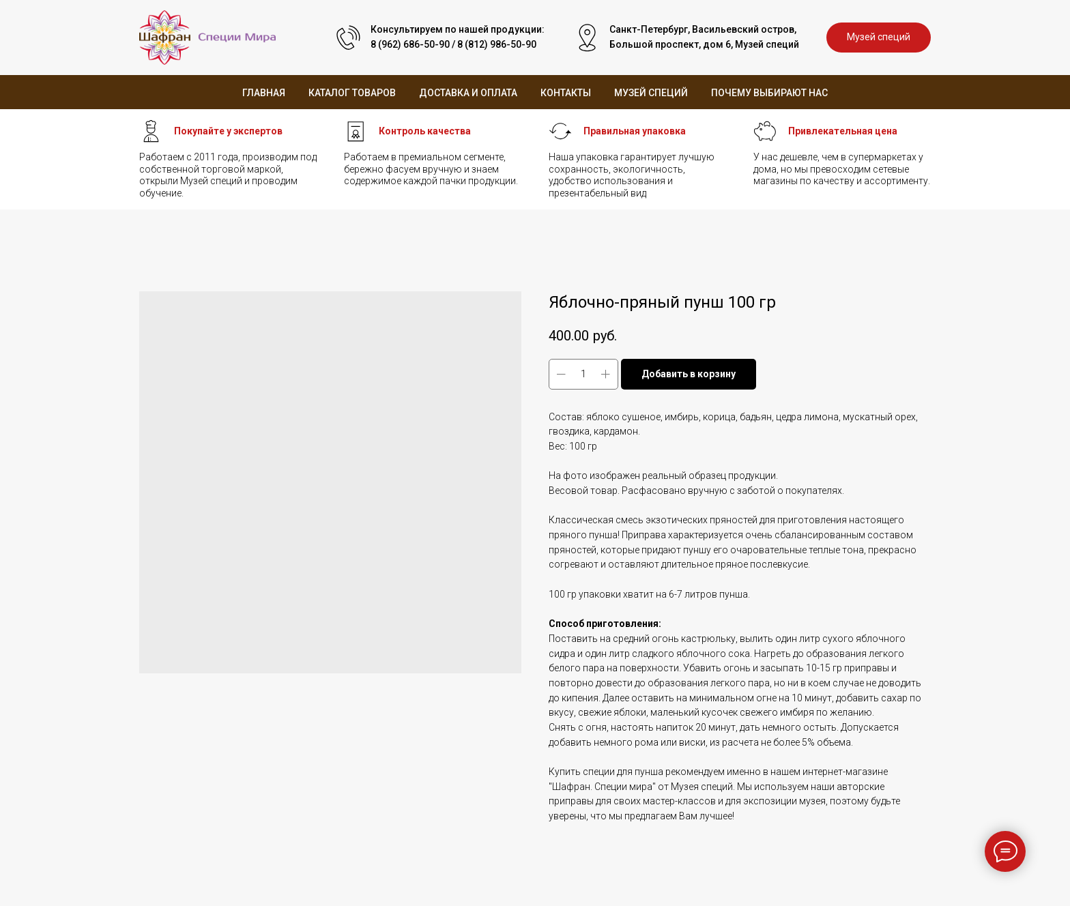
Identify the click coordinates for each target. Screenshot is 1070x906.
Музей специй (651, 92)
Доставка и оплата (468, 92)
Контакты (565, 92)
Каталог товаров (352, 92)
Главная (263, 92)
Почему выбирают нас (769, 92)
